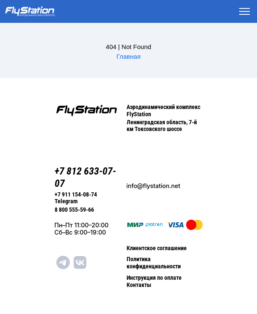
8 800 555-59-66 (74, 209)
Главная (128, 56)
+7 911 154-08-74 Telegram (76, 198)
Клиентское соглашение (157, 248)
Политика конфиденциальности (154, 263)
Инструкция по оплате (154, 277)
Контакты (139, 284)
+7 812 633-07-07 (85, 177)
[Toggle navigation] (244, 11)
